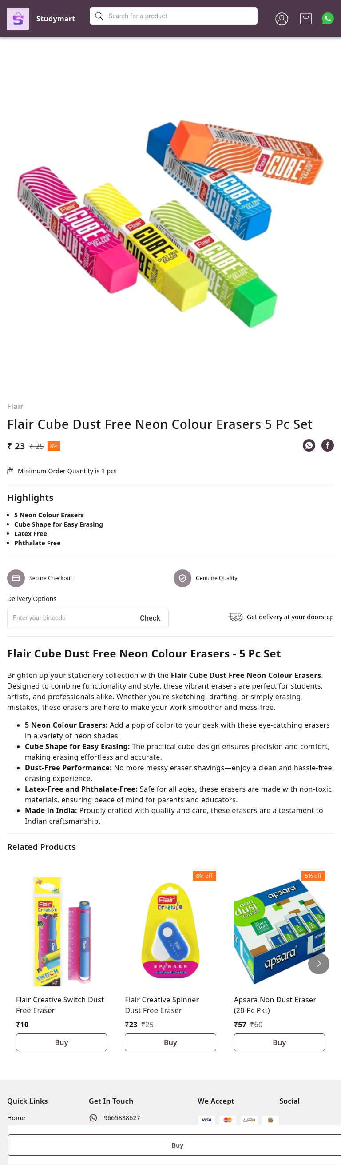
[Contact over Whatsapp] (328, 18)
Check (150, 618)
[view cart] (306, 18)
